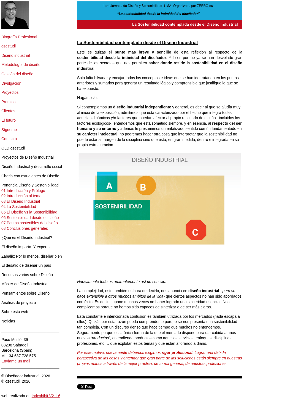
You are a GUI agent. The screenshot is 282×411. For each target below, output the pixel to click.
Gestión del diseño (17, 74)
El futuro (8, 120)
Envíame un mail (15, 361)
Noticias (8, 321)
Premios (8, 102)
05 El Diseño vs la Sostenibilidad (29, 212)
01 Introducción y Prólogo (23, 190)
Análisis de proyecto (18, 302)
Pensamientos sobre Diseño (25, 293)
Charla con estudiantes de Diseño (30, 176)
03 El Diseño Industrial (20, 201)
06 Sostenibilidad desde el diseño (30, 217)
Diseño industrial (15, 55)
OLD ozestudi (13, 148)
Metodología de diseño (20, 64)
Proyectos (9, 92)
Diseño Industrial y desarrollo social (31, 166)
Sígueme (9, 129)
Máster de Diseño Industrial (24, 284)
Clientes (8, 111)
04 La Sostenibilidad (18, 206)
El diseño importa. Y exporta (25, 247)
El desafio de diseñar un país (26, 265)
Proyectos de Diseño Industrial (27, 157)
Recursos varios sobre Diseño (27, 275)
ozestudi (8, 46)
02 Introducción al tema (21, 196)
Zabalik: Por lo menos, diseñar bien (31, 256)
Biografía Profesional (19, 37)
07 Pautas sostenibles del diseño (29, 223)
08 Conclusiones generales (24, 228)
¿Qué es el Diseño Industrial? (26, 237)
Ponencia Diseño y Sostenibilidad (30, 185)
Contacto (9, 139)
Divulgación (11, 83)
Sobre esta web (14, 311)
